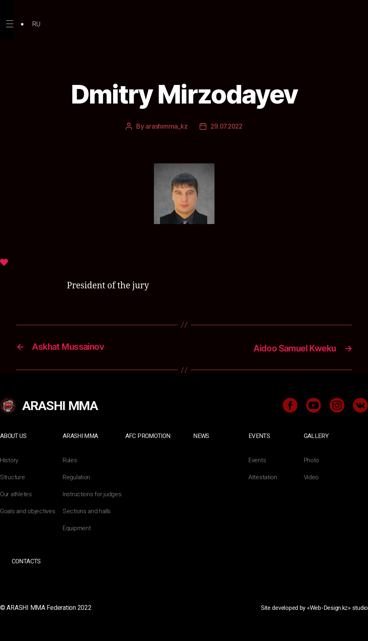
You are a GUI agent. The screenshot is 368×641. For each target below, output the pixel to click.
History (9, 459)
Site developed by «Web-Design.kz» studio (309, 606)
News (201, 435)
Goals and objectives (29, 510)
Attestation (263, 476)
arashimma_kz (165, 126)
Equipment (77, 527)
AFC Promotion (148, 435)
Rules (70, 459)
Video (312, 476)
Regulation (77, 476)
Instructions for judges (93, 493)
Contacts (26, 560)
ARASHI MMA (81, 435)
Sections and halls (87, 510)
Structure (12, 476)
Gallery (316, 435)
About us (14, 435)
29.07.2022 (226, 126)
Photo (312, 459)
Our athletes (16, 493)
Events (259, 435)
